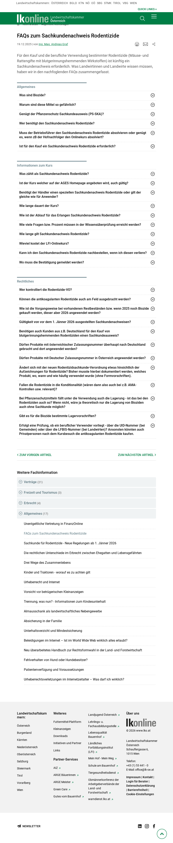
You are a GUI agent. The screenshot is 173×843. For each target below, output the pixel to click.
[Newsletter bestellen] (28, 826)
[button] (154, 18)
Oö (93, 3)
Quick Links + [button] (147, 9)
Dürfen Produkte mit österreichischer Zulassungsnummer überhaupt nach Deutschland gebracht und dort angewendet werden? (82, 347)
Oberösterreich (26, 754)
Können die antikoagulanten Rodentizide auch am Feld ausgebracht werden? (75, 299)
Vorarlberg (23, 782)
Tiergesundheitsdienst (102, 772)
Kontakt (148, 777)
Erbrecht (32, 503)
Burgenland (24, 732)
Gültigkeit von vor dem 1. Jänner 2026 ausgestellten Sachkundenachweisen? (75, 322)
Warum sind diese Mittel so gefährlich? (47, 105)
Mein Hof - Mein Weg (101, 758)
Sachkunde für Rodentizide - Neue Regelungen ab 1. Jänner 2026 (70, 543)
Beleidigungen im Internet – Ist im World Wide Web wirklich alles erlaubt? (75, 640)
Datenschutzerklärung (140, 785)
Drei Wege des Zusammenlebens (47, 563)
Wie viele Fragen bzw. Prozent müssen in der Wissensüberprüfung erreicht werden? (80, 225)
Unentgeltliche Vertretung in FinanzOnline (53, 524)
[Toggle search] (142, 19)
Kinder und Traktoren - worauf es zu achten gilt (57, 572)
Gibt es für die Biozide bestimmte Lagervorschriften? (57, 416)
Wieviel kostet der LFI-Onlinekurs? (44, 243)
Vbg (125, 3)
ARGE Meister (62, 782)
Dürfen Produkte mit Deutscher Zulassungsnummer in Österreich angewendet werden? (82, 358)
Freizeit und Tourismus (43, 492)
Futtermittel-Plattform (67, 721)
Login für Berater (137, 781)
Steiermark (24, 768)
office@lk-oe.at (144, 769)
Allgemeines (36, 514)
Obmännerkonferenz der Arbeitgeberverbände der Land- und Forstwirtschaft (103, 786)
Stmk (107, 3)
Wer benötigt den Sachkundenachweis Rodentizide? (56, 123)
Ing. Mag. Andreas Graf (53, 44)
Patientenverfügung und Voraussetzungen (54, 670)
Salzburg (22, 761)
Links (56, 750)
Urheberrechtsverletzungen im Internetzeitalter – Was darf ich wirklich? (74, 679)
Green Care (60, 789)
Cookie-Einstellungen (140, 794)
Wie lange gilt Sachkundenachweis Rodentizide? (54, 234)
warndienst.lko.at (99, 799)
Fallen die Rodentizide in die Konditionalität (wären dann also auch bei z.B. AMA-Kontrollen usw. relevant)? (77, 387)
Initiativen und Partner (67, 743)
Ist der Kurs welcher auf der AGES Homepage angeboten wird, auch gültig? (73, 183)
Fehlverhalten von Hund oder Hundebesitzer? (56, 660)
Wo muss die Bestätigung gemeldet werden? (51, 262)
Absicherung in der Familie (43, 621)
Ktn (81, 3)
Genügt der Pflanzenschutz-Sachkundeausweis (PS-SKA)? (61, 114)
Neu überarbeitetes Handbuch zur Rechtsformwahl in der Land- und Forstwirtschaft (83, 650)
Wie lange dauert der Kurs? (39, 206)
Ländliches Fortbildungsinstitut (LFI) (100, 747)
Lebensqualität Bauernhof (97, 734)
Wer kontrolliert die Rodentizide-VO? (45, 290)
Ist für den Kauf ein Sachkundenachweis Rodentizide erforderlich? (67, 146)
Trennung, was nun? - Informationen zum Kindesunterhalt (65, 601)
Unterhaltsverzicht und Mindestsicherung (53, 631)
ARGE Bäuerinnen (64, 775)
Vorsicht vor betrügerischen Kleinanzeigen (54, 592)
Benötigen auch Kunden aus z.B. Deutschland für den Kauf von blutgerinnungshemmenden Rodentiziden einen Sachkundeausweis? (69, 333)
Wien (133, 3)
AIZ (55, 767)
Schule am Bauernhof (101, 765)
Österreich (59, 3)
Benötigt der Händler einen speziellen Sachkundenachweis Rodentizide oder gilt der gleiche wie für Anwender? (80, 194)
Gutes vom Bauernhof (67, 796)
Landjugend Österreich (102, 714)
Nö (88, 3)
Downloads (60, 736)
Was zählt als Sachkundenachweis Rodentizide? (54, 174)
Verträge (33, 482)
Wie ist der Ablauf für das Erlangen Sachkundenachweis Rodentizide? (69, 215)
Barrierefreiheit (138, 790)
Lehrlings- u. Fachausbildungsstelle (102, 724)
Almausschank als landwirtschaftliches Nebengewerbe (63, 611)
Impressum (133, 777)
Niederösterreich (27, 747)
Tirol (117, 3)
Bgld (73, 3)
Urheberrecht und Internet (42, 582)
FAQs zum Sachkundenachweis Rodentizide (55, 533)
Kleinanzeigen (62, 729)
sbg (99, 3)
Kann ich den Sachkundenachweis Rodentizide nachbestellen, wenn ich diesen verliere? (83, 253)
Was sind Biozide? (32, 95)
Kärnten (22, 739)
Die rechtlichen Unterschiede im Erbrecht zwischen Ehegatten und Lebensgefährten (83, 553)
